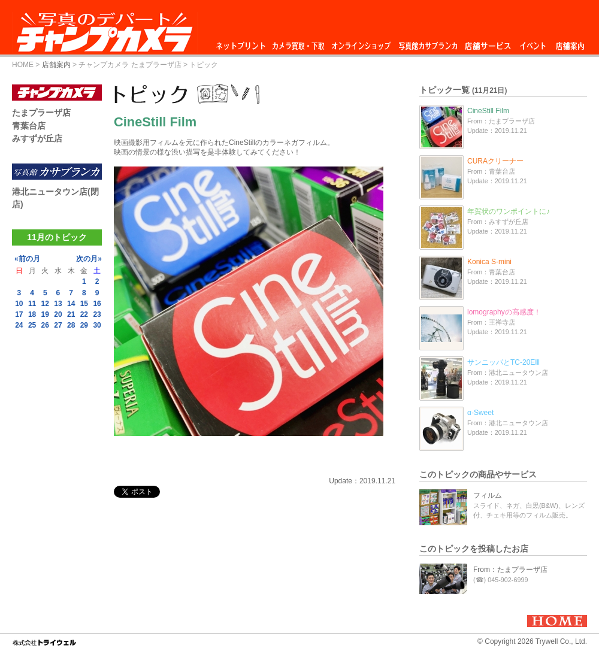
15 (84, 303)
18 (32, 314)
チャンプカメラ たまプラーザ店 (129, 64)
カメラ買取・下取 (299, 42)
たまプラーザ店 (41, 112)
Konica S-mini (489, 262)
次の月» (89, 259)
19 (45, 314)
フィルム (487, 495)
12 (45, 303)
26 (45, 325)
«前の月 (27, 259)
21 (71, 314)
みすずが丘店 (37, 138)
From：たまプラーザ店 (510, 569)
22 (84, 314)
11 (32, 303)
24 (19, 325)
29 (84, 325)
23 (97, 314)
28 (71, 325)
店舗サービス (487, 42)
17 (19, 314)
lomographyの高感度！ (504, 312)
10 (19, 303)
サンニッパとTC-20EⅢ (503, 362)
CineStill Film (488, 111)
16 (97, 303)
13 (58, 303)
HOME (23, 64)
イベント (533, 42)
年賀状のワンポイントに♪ (508, 211)
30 (97, 325)
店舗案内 (570, 42)
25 (32, 325)
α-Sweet (480, 412)
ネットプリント (242, 42)
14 (71, 303)
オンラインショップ (360, 42)
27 (58, 325)
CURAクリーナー (495, 161)
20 (58, 314)
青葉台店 (29, 126)
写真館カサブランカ (428, 42)
